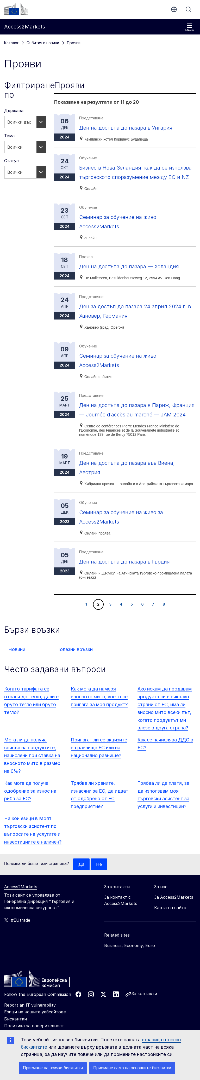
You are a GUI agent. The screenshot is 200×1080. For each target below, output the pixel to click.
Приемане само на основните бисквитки (132, 1068)
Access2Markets (20, 915)
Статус (11, 160)
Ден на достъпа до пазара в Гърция (132, 589)
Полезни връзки (74, 677)
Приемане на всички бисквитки (53, 1068)
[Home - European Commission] (42, 1008)
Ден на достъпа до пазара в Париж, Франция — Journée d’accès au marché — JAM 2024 (137, 433)
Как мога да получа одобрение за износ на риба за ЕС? (30, 819)
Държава (13, 110)
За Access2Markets (173, 925)
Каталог (11, 42)
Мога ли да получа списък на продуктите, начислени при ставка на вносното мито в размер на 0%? (32, 783)
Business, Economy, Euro (129, 974)
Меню (189, 27)
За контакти (144, 1022)
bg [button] (174, 9)
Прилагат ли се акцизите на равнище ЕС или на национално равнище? (99, 775)
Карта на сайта (170, 936)
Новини (16, 677)
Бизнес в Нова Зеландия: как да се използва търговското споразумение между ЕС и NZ (134, 177)
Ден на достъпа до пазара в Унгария (134, 127)
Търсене (188, 9)
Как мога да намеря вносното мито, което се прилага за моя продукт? (99, 724)
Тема (9, 135)
